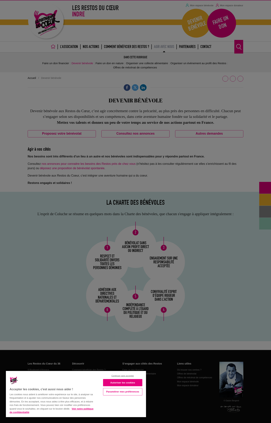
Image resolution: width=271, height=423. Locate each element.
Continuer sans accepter (122, 376)
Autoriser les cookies (122, 382)
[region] (76, 393)
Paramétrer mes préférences (122, 391)
